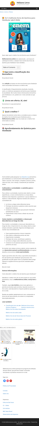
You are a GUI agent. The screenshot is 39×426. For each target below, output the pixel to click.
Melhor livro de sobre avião (14, 312)
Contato (5, 390)
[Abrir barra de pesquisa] (37, 8)
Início (1, 12)
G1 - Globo (6, 405)
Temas (11, 12)
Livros (6, 12)
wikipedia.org (25, 177)
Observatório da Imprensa (10, 414)
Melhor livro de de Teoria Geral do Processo (18, 316)
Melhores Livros (23, 3)
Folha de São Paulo (8, 402)
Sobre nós (6, 393)
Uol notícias (6, 408)
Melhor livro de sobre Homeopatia (16, 309)
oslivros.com (19, 423)
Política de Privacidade (9, 386)
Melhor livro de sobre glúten (14, 319)
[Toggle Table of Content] (17, 67)
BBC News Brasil (7, 411)
